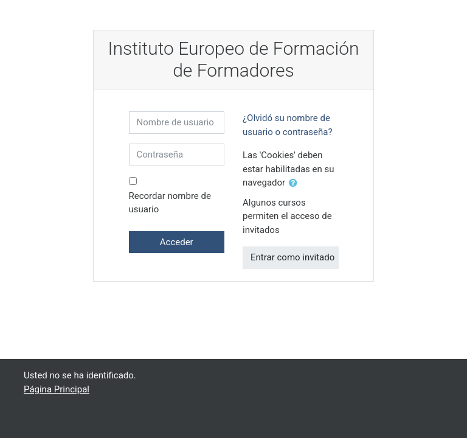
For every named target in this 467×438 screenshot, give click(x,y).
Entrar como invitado (292, 257)
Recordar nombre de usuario (170, 202)
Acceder (176, 242)
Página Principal (56, 389)
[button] (295, 183)
